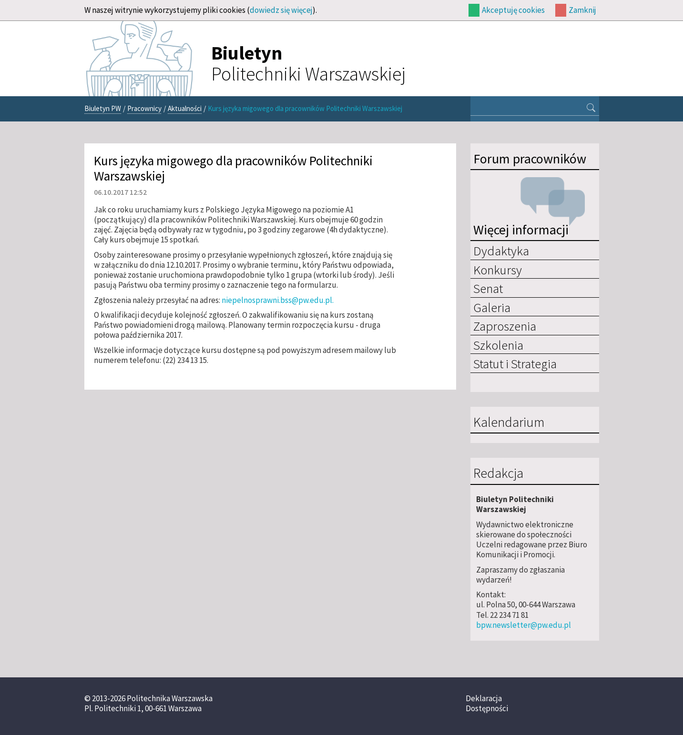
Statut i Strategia (515, 363)
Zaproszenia (504, 326)
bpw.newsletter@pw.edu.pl (523, 625)
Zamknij (582, 10)
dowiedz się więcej (281, 10)
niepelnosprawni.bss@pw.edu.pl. (278, 300)
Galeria (491, 307)
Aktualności (185, 108)
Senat (488, 288)
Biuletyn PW (102, 108)
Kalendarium (508, 422)
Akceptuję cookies (513, 10)
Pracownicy (144, 108)
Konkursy (497, 269)
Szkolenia (498, 345)
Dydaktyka (501, 250)
